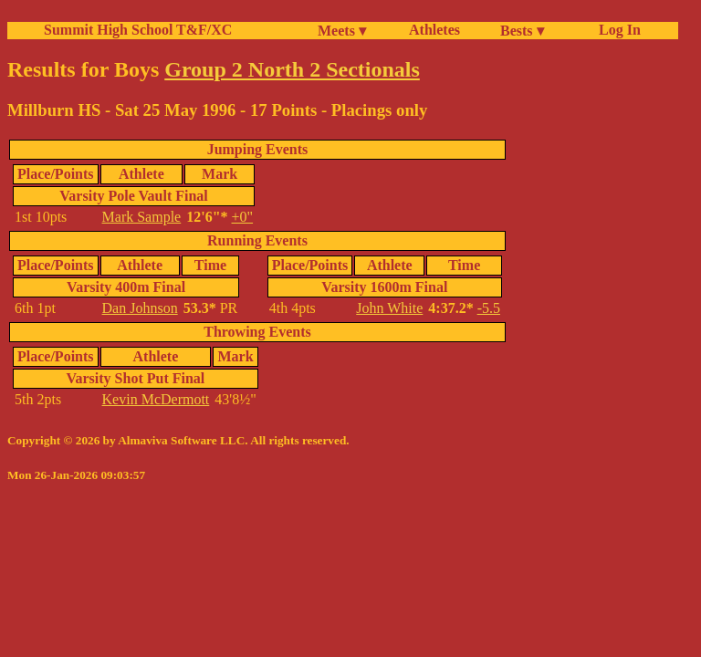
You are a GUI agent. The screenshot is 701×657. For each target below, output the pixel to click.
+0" (243, 216)
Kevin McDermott (156, 399)
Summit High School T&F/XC (138, 29)
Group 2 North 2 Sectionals (292, 69)
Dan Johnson (140, 308)
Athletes (434, 29)
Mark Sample (142, 216)
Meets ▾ (342, 30)
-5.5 (488, 308)
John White (389, 308)
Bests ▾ (522, 30)
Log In (616, 29)
